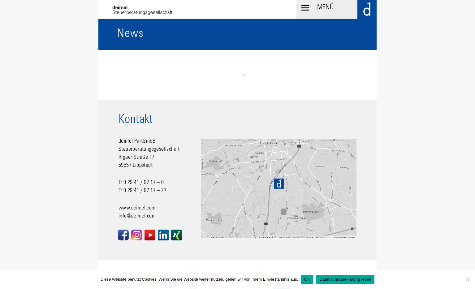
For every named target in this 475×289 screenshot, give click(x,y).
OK (307, 279)
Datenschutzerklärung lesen (345, 279)
